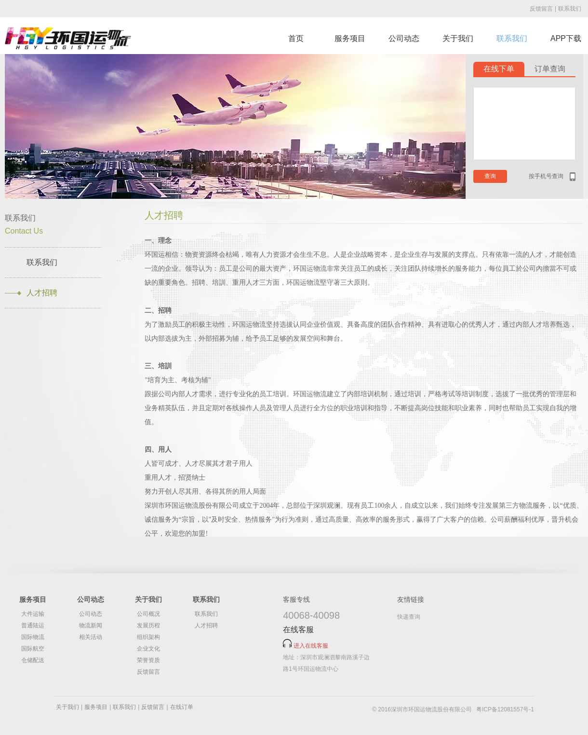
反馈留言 (541, 8)
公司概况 (148, 613)
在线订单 (181, 707)
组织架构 (148, 637)
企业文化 (148, 648)
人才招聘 (42, 293)
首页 (296, 38)
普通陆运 (32, 625)
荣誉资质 (148, 660)
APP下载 (565, 38)
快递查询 (408, 616)
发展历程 (148, 625)
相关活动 (90, 637)
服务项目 (349, 38)
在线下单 (498, 69)
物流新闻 (90, 625)
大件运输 (32, 613)
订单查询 (550, 69)
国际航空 (32, 648)
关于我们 (457, 38)
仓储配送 (32, 660)
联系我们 (569, 8)
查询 (490, 176)
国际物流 (32, 637)
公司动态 (403, 38)
